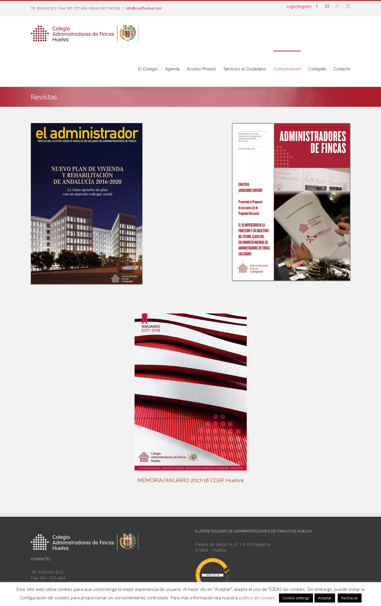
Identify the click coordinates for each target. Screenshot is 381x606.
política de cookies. (257, 597)
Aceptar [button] (325, 597)
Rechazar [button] (349, 597)
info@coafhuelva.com (144, 8)
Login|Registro (299, 6)
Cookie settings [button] (296, 597)
